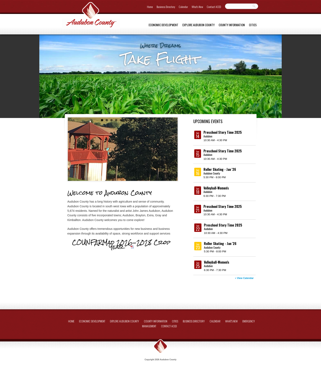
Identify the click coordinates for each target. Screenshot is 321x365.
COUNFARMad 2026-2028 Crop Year (121, 245)
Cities (253, 25)
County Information (232, 25)
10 (144, 120)
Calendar (183, 7)
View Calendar (244, 278)
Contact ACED (214, 7)
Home (150, 7)
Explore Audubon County (198, 25)
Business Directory (166, 7)
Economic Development (163, 25)
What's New (197, 7)
